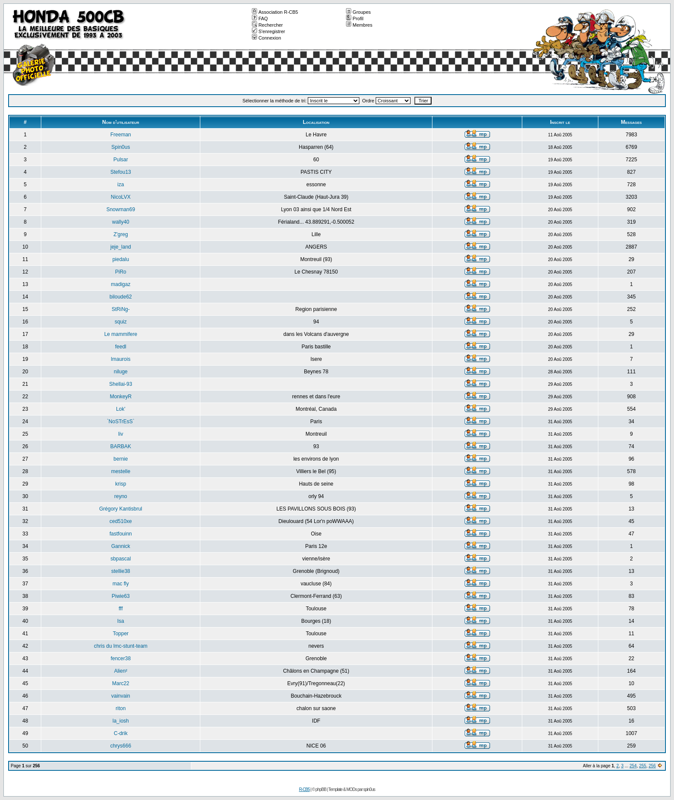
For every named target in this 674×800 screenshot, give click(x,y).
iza (120, 185)
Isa (120, 621)
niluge (121, 372)
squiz (121, 322)
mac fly (121, 584)
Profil (354, 18)
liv (120, 434)
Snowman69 (120, 209)
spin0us (369, 789)
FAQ (260, 18)
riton (121, 708)
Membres (359, 25)
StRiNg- (121, 309)
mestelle (120, 471)
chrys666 (120, 746)
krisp (120, 484)
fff (121, 609)
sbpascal (120, 559)
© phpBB (319, 789)
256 (652, 765)
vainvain (120, 696)
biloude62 (121, 297)
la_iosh (121, 721)
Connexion (266, 37)
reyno (120, 496)
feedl (120, 347)
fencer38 (120, 658)
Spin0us (120, 147)
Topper (121, 634)
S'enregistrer (268, 31)
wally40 (120, 222)
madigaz (120, 284)
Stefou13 (120, 172)
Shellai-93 (120, 384)
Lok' (121, 409)
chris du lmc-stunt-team (120, 646)
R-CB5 (304, 789)
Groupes (358, 12)
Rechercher (267, 25)
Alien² (120, 671)
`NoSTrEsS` (121, 421)
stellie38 (120, 571)
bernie (120, 459)
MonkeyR (121, 397)
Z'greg (120, 234)
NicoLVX (121, 197)
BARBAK (120, 446)
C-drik (121, 733)
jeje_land (120, 247)
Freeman (120, 135)
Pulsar (120, 160)
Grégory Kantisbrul (120, 509)
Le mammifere (120, 334)
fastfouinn (121, 534)
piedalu (120, 259)
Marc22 (120, 683)
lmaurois (120, 359)
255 (642, 765)
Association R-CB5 (275, 12)
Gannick (120, 546)
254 (633, 765)
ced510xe (121, 521)
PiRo (120, 272)
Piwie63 (121, 596)
